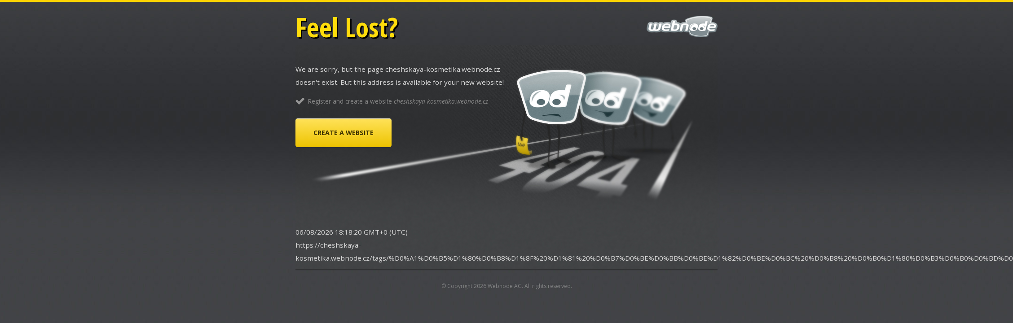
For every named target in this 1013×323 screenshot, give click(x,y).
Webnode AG (505, 286)
